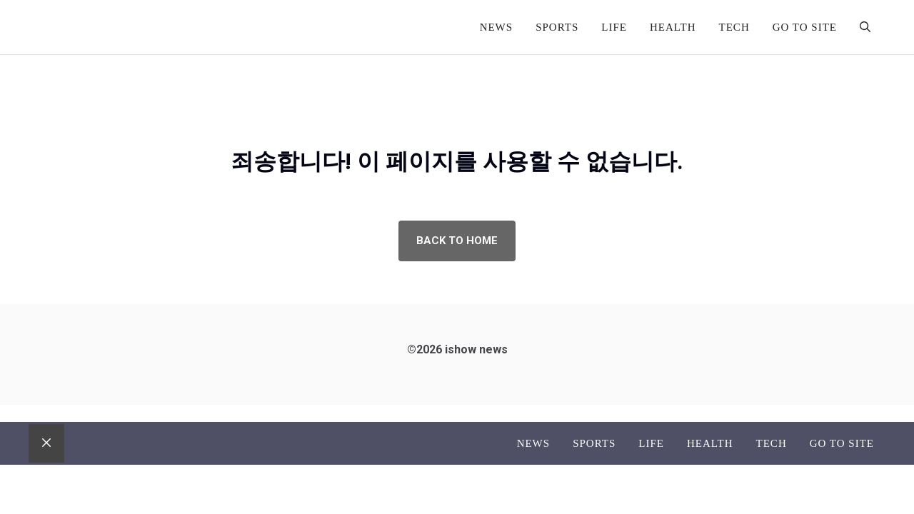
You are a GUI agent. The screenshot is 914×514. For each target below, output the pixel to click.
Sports (557, 27)
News (496, 27)
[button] (865, 27)
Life (614, 27)
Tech (734, 27)
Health (673, 27)
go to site (805, 27)
